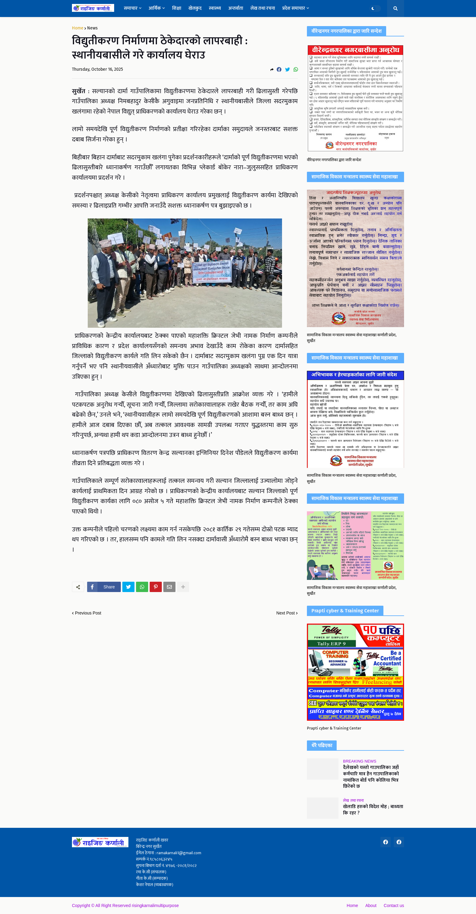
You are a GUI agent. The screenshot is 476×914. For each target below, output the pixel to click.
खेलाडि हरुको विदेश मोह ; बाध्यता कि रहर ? (373, 810)
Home (77, 28)
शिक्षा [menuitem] (176, 8)
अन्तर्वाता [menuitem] (235, 8)
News (92, 28)
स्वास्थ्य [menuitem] (215, 8)
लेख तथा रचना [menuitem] (262, 8)
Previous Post (88, 613)
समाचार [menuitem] (131, 8)
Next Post (285, 613)
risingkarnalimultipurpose (155, 905)
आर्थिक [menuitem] (155, 8)
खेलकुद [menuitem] (195, 8)
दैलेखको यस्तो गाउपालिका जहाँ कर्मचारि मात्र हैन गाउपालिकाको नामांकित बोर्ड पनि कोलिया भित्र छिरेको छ (371, 777)
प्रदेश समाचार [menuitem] (293, 8)
